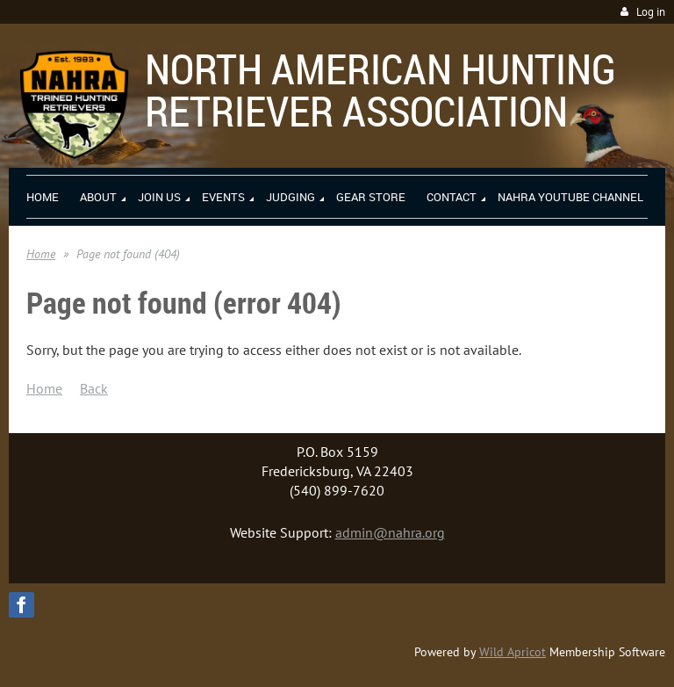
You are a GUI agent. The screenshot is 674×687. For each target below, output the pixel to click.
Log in (650, 11)
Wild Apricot (512, 652)
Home (40, 254)
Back (94, 388)
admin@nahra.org (390, 532)
